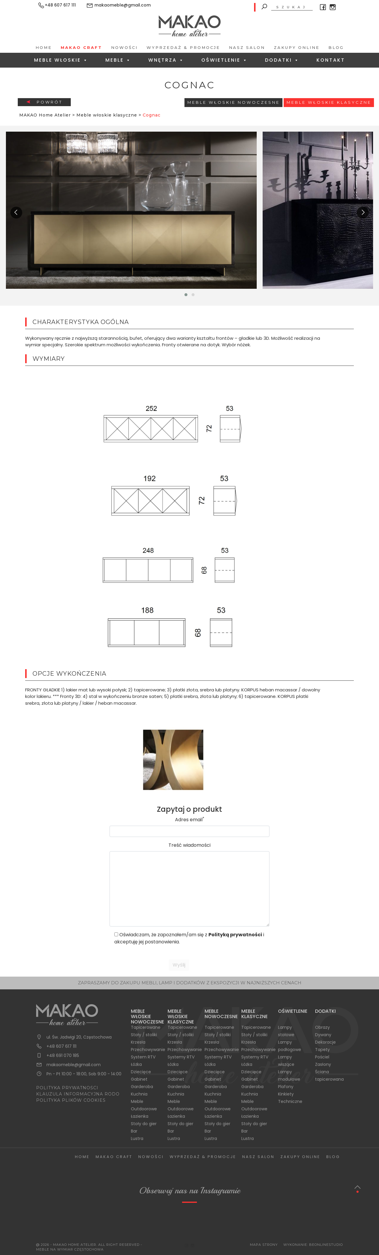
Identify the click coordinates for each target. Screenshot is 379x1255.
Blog (336, 47)
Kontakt (331, 60)
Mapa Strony (264, 1245)
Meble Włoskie (61, 60)
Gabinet (139, 1079)
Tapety (322, 1050)
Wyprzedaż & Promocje (183, 47)
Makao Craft (81, 47)
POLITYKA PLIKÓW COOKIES (71, 1100)
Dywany (323, 1035)
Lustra (137, 1138)
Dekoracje (325, 1042)
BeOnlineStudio (326, 1245)
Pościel (322, 1057)
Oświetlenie (224, 60)
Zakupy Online (296, 47)
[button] (186, 295)
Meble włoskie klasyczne (329, 102)
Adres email (189, 819)
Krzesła (138, 1042)
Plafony (285, 1087)
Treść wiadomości (189, 845)
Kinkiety (286, 1094)
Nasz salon (247, 47)
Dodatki (282, 60)
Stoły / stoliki (144, 1035)
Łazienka (139, 1116)
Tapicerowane (145, 1027)
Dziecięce (141, 1072)
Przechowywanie (148, 1050)
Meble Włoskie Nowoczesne (233, 102)
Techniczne (290, 1101)
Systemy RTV (181, 1057)
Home (44, 47)
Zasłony (323, 1064)
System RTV (143, 1057)
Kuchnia (139, 1094)
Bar (134, 1131)
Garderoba (142, 1087)
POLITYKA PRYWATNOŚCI (67, 1087)
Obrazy (322, 1027)
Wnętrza (166, 60)
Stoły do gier (144, 1124)
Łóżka (136, 1064)
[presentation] (16, 213)
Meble (118, 60)
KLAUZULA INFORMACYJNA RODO (78, 1094)
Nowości (124, 47)
